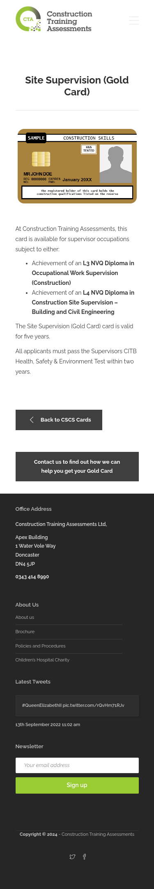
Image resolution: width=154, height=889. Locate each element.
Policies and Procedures (41, 646)
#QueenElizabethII (42, 705)
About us (25, 617)
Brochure (25, 631)
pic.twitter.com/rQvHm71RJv (93, 705)
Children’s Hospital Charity (43, 660)
